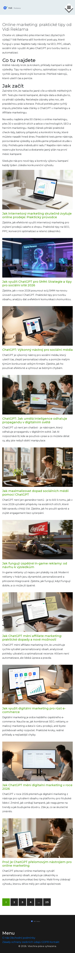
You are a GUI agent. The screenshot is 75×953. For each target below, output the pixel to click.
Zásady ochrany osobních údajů (21, 942)
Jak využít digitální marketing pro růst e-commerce (34, 710)
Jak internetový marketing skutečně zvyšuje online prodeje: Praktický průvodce (37, 215)
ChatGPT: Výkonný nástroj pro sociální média (37, 350)
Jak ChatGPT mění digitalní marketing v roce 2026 (37, 787)
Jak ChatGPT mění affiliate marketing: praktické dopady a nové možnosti (32, 637)
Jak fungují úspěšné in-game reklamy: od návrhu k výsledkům (34, 565)
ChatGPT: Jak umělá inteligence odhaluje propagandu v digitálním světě (34, 420)
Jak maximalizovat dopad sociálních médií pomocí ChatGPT (35, 492)
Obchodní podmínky (22, 937)
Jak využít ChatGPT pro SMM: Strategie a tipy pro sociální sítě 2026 (37, 283)
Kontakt (54, 942)
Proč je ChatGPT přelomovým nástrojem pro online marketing (37, 863)
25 (47, 902)
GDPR (45, 942)
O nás (5, 937)
